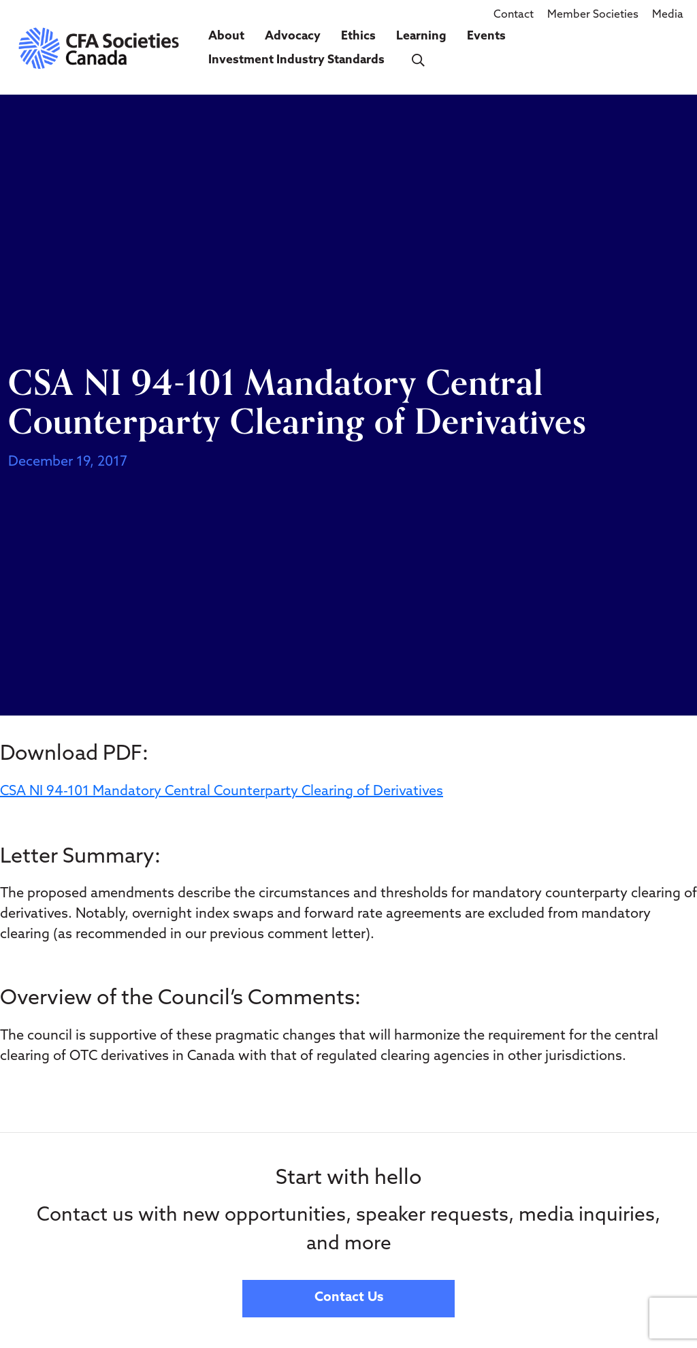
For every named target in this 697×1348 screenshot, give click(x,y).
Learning (421, 36)
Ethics (358, 36)
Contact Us (348, 1297)
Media (667, 15)
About (226, 36)
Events (486, 36)
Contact (513, 15)
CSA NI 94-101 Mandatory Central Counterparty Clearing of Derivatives (221, 792)
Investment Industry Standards (296, 60)
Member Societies (592, 15)
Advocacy (293, 36)
